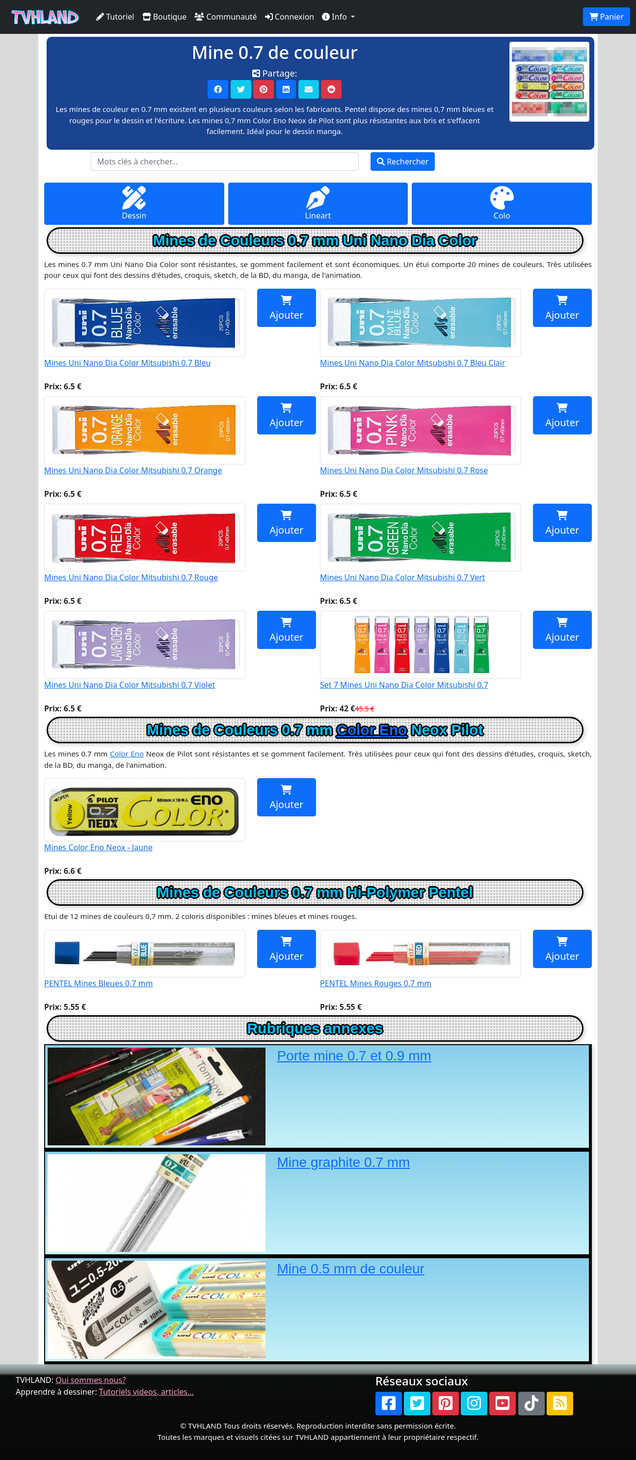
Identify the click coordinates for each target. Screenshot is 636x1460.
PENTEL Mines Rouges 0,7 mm (420, 959)
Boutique (164, 16)
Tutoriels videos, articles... (146, 1391)
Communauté (225, 16)
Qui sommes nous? (90, 1380)
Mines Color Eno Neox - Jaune (144, 815)
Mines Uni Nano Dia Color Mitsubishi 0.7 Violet (144, 650)
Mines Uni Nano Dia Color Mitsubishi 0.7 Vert (420, 543)
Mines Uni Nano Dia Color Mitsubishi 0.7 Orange (144, 436)
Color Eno (372, 730)
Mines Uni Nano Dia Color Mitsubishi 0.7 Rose (420, 436)
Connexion (290, 16)
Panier (606, 16)
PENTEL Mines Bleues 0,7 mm (144, 959)
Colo (502, 203)
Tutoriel (115, 16)
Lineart (318, 203)
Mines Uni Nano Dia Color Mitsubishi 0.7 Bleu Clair (420, 328)
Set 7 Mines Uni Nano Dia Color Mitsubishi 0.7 (420, 650)
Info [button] (335, 16)
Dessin (134, 203)
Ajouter (286, 309)
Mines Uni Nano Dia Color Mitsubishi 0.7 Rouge (144, 543)
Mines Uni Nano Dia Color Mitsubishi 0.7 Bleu (144, 328)
